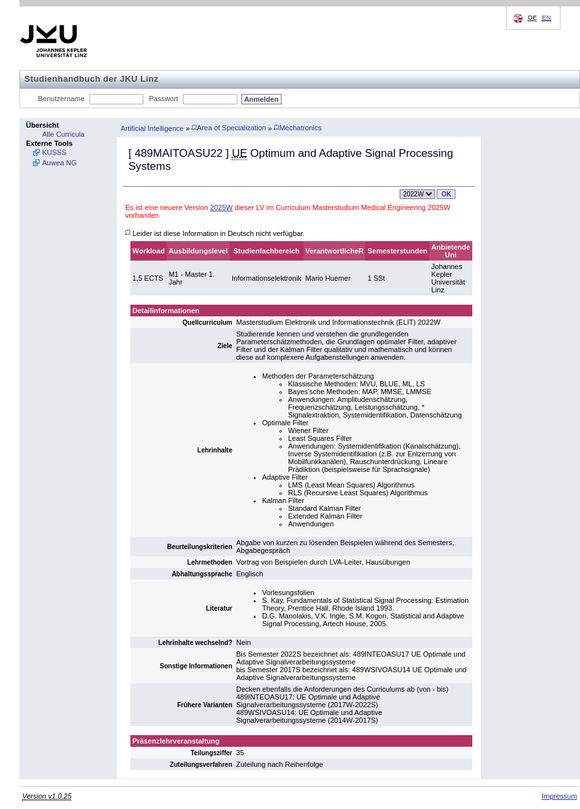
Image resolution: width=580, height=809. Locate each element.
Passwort (163, 98)
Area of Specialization (228, 128)
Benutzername (61, 98)
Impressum (559, 796)
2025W (221, 207)
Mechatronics (298, 128)
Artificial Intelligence (152, 128)
